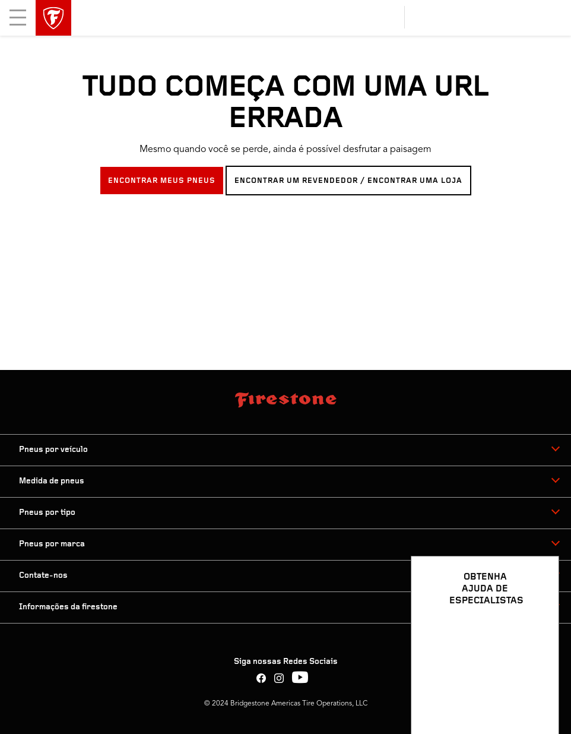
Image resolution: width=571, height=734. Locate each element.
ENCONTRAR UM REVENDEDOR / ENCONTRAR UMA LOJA (348, 181)
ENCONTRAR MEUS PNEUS (161, 181)
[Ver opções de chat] (536, 690)
